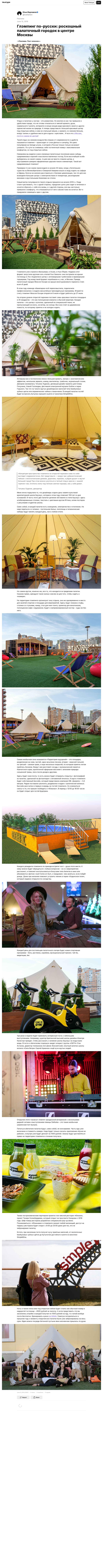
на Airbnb (53, 1316)
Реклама (20, 19)
